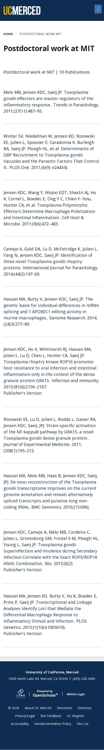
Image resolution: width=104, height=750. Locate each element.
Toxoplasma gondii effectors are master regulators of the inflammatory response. (48, 98)
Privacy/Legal (25, 716)
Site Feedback (50, 716)
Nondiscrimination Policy (52, 723)
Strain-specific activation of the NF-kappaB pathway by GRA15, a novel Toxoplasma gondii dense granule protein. (49, 432)
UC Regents (75, 716)
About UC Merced (38, 708)
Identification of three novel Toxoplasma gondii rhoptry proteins (47, 261)
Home (8, 34)
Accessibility (20, 723)
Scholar (45, 693)
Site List (83, 723)
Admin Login (76, 694)
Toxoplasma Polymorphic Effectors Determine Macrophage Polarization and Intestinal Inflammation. (49, 211)
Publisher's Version (22, 393)
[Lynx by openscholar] (25, 694)
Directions (64, 708)
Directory (85, 708)
